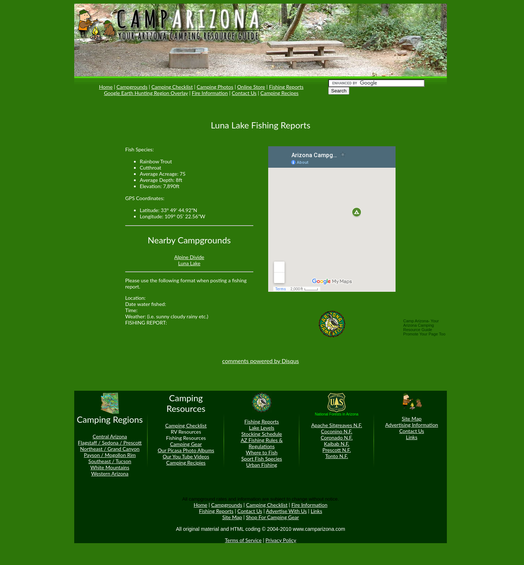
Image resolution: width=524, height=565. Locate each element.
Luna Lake (189, 263)
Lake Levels (261, 428)
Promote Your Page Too (424, 334)
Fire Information (210, 93)
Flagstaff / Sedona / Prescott (110, 442)
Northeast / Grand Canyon (109, 449)
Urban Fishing (261, 465)
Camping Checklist (172, 87)
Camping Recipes (280, 93)
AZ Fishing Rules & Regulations (261, 443)
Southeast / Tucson (109, 461)
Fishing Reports (286, 87)
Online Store (251, 87)
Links (411, 437)
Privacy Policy (281, 540)
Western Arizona (109, 473)
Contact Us (244, 93)
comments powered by (260, 360)
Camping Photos (214, 87)
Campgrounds (131, 87)
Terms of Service (243, 540)
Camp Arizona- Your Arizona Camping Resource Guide (421, 325)
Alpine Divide (189, 257)
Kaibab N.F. (336, 444)
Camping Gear (186, 444)
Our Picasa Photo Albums (186, 450)
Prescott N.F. (336, 450)
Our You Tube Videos (186, 456)
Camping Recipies (186, 462)
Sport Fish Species (261, 458)
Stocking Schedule (261, 434)
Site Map (411, 418)
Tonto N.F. (336, 456)
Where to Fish (261, 452)
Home (105, 87)
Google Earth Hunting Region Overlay (146, 93)
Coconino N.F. (336, 431)
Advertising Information (411, 425)
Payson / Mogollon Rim (110, 455)
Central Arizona (109, 436)
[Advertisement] (96, 209)
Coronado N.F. (337, 437)
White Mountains (109, 467)
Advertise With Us (286, 511)
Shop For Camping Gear (272, 517)
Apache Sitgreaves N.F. (336, 425)
